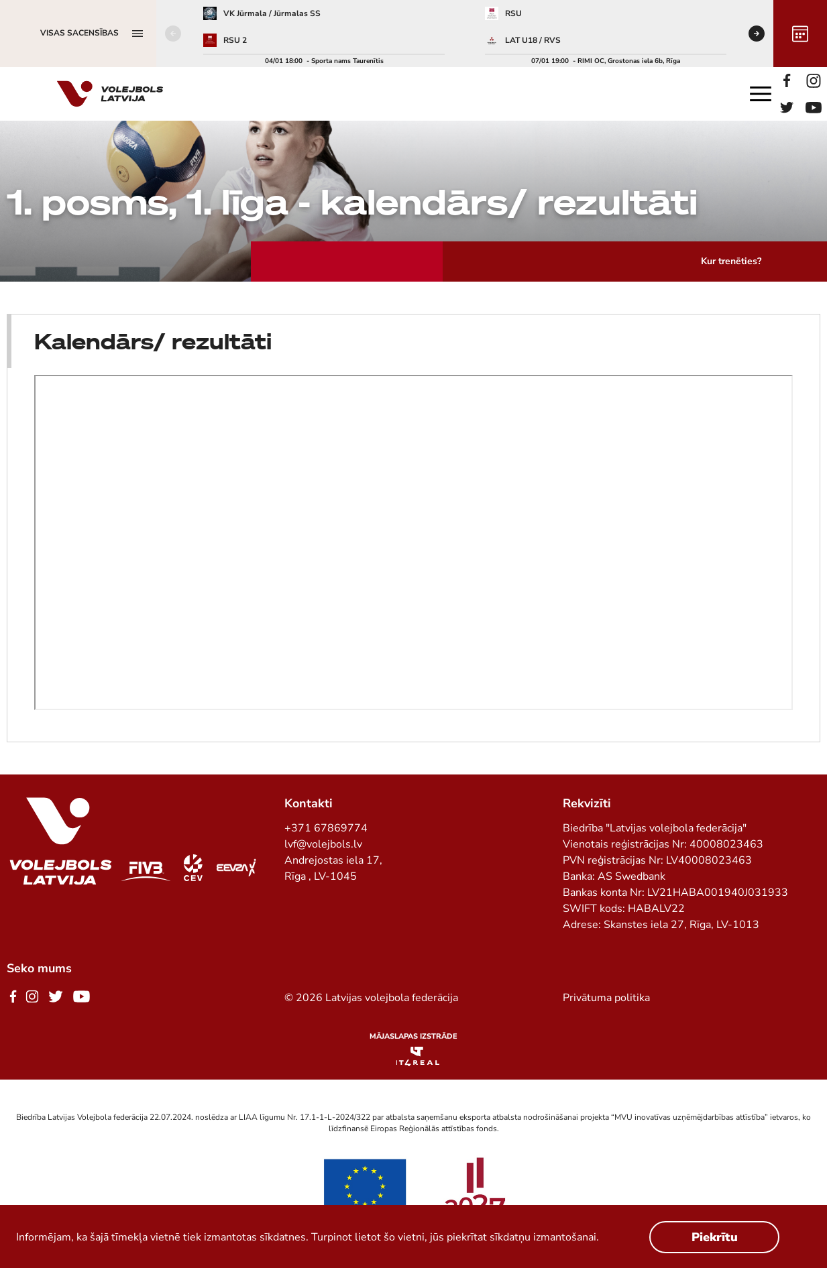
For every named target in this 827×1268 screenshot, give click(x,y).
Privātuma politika (606, 997)
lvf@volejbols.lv (323, 844)
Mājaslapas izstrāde (413, 1036)
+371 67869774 (326, 828)
